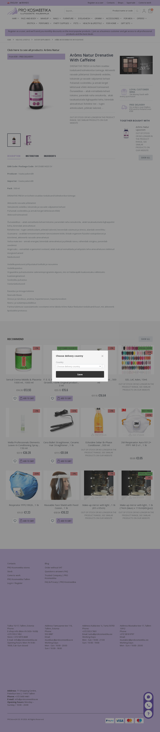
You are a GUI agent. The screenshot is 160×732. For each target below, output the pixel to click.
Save (80, 374)
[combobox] (80, 366)
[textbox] (79, 366)
